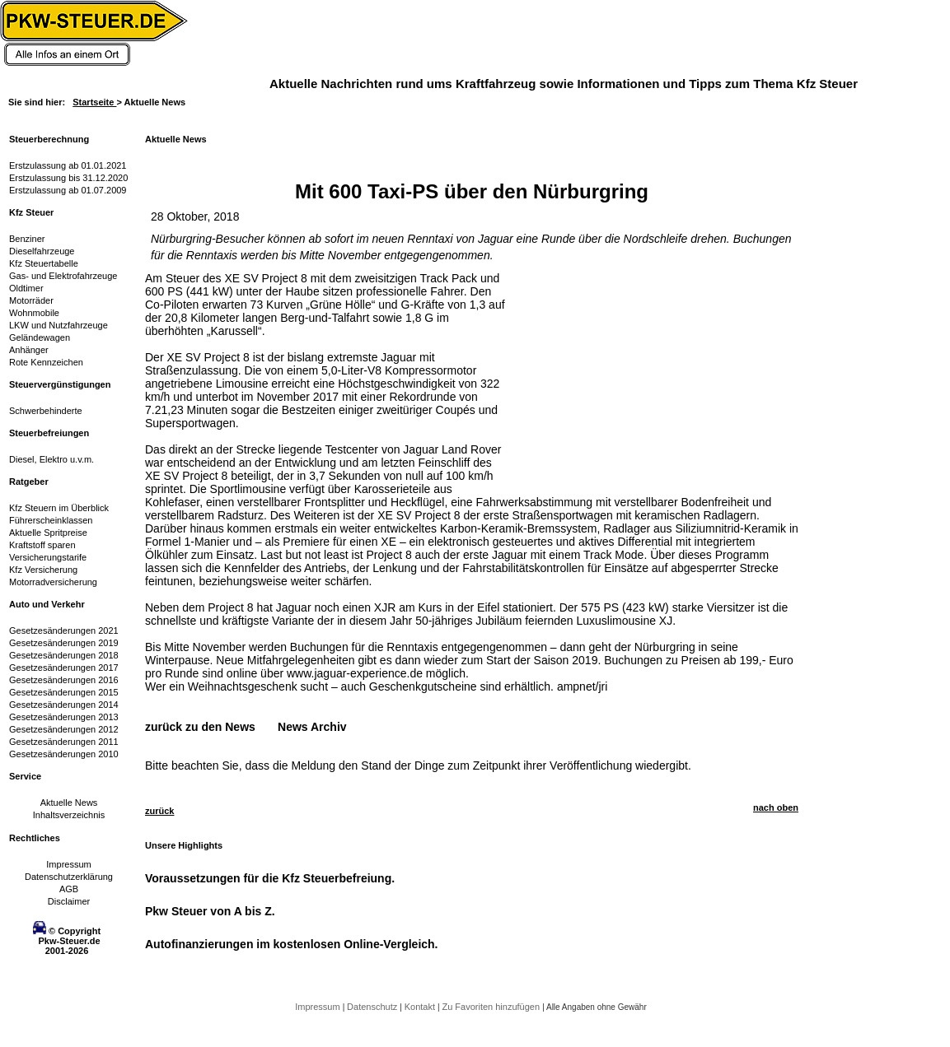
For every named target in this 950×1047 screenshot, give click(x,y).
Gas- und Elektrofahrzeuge (63, 276)
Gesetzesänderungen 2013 (64, 717)
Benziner (26, 239)
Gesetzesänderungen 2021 (64, 630)
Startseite (94, 102)
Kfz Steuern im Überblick (59, 508)
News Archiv (312, 726)
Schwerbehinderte (45, 411)
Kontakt (421, 1007)
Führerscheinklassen (51, 520)
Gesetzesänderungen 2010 (64, 754)
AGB (68, 889)
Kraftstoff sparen (42, 545)
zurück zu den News (200, 726)
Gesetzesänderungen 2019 (64, 643)
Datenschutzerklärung (69, 877)
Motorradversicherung (53, 582)
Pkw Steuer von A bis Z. (210, 911)
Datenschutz (373, 1007)
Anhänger (29, 350)
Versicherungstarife (48, 557)
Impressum (68, 864)
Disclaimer (69, 901)
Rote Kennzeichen (46, 362)
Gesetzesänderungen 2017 (64, 667)
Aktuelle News (69, 802)
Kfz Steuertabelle (43, 263)
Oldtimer (26, 288)
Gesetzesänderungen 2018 (64, 655)
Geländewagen (39, 337)
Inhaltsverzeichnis (69, 815)
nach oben (775, 807)
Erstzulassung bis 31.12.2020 (68, 178)
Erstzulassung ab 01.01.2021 (68, 165)
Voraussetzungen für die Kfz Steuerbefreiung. (270, 878)
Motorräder (31, 300)
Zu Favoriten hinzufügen (492, 1007)
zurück (159, 811)
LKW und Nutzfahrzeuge (58, 325)
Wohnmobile (34, 313)
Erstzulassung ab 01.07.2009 (68, 190)
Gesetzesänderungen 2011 (64, 742)
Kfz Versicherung (43, 570)
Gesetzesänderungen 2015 (64, 692)
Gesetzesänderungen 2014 (64, 705)
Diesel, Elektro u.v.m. (51, 459)
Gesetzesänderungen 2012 (64, 729)
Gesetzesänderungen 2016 (64, 680)
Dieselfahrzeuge (42, 251)
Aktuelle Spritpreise (48, 532)
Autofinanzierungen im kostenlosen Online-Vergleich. (291, 944)
